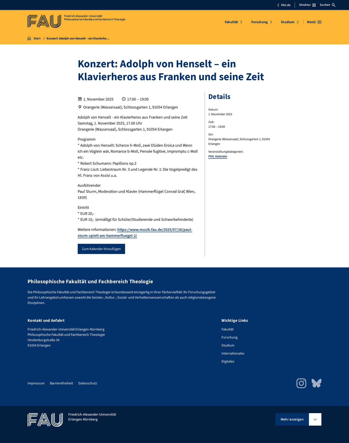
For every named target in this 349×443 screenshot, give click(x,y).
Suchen (327, 5)
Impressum (36, 383)
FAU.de (284, 5)
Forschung (259, 22)
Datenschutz (87, 383)
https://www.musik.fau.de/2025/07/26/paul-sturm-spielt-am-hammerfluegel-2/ (135, 232)
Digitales (227, 361)
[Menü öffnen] (314, 22)
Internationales (232, 353)
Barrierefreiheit (61, 383)
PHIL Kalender (217, 156)
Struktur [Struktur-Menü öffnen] (307, 5)
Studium (287, 22)
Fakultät (231, 22)
